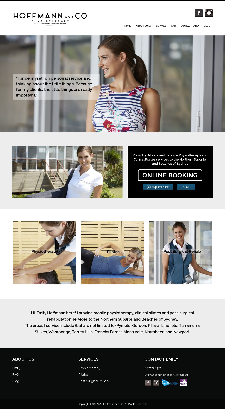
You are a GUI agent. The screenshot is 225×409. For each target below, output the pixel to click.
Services (161, 26)
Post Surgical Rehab (93, 381)
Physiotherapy (89, 368)
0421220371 (160, 187)
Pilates (83, 374)
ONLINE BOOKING (170, 175)
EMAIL (186, 187)
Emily (16, 368)
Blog (207, 26)
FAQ (173, 26)
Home (127, 26)
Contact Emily (190, 26)
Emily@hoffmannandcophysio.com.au (166, 374)
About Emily (143, 26)
